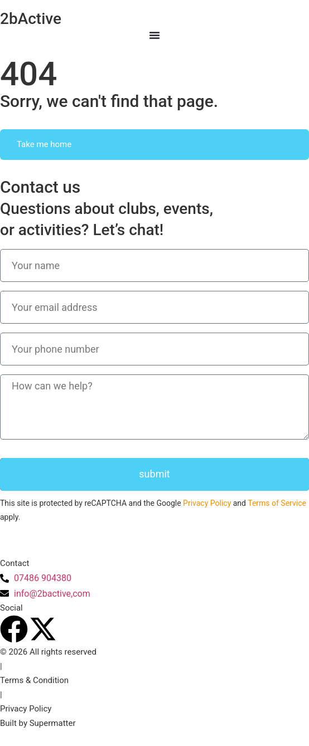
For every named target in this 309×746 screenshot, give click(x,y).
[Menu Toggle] (154, 35)
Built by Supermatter (38, 723)
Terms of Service (277, 503)
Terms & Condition (34, 680)
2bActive (30, 18)
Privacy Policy (207, 503)
